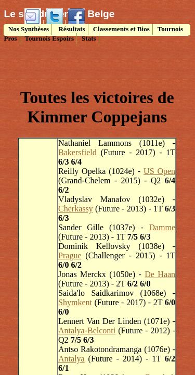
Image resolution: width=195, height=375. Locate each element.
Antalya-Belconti (86, 330)
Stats (89, 38)
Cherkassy (75, 208)
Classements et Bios (121, 29)
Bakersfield (77, 152)
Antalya (71, 358)
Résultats (71, 29)
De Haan (160, 274)
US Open (159, 171)
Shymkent (75, 302)
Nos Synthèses (28, 29)
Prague (69, 255)
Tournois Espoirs (49, 38)
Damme (162, 227)
